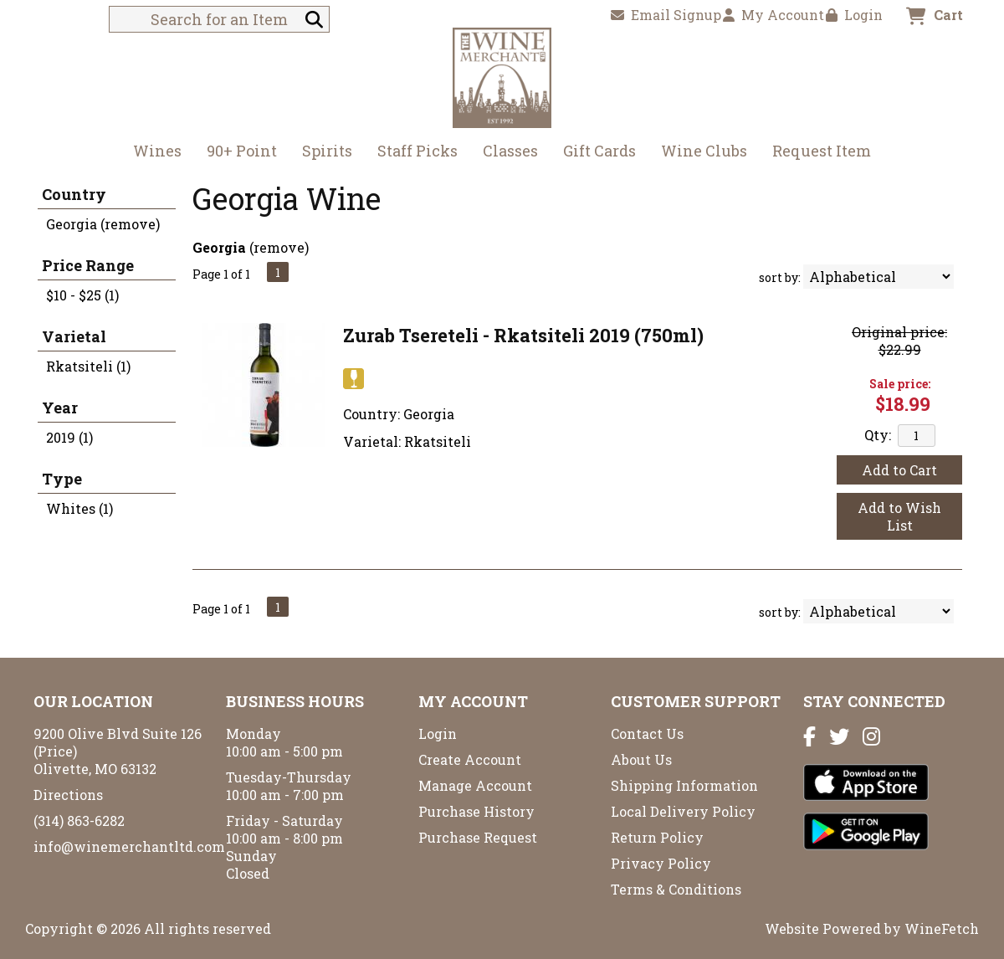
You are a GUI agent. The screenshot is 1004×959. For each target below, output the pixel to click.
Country (74, 194)
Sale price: (899, 384)
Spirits (321, 153)
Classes (510, 151)
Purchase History (476, 811)
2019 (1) (69, 437)
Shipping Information (684, 785)
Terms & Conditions (676, 889)
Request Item (821, 151)
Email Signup (666, 14)
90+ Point (242, 151)
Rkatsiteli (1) (88, 366)
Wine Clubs (698, 153)
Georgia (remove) (103, 224)
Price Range (88, 265)
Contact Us (647, 733)
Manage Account (475, 785)
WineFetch (941, 928)
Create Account (469, 759)
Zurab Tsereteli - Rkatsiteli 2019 (523, 335)
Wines (151, 153)
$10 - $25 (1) (82, 295)
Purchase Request (477, 837)
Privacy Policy (661, 863)
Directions (68, 794)
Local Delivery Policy (683, 811)
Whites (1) (79, 508)
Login (854, 14)
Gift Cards (599, 151)
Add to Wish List (899, 516)
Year (60, 407)
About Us (641, 759)
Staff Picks (417, 151)
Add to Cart (899, 470)
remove (279, 247)
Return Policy (657, 837)
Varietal (74, 336)
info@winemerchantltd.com (129, 846)
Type (62, 479)
